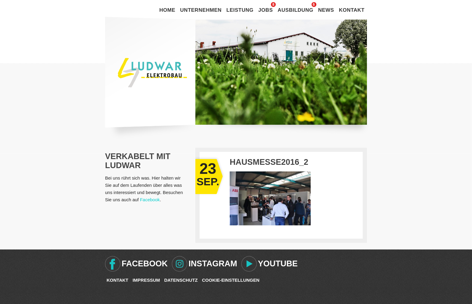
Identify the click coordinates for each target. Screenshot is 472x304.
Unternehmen (201, 10)
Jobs (265, 10)
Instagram (212, 263)
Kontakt (352, 10)
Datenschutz (180, 280)
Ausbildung (295, 10)
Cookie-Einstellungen (230, 280)
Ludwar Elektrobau (152, 73)
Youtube (278, 263)
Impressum (146, 280)
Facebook (150, 199)
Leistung (239, 10)
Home (167, 10)
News (326, 10)
